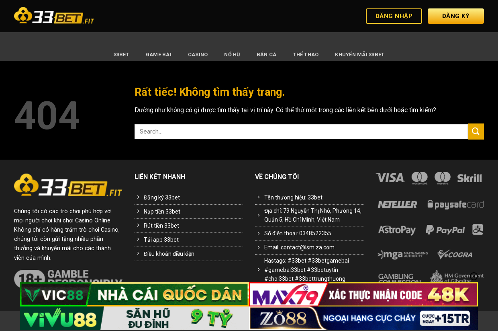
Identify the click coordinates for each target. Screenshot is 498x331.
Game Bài (158, 54)
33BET (121, 54)
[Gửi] (476, 131)
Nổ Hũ (232, 54)
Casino (198, 54)
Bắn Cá (267, 54)
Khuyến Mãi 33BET (359, 54)
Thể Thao (305, 54)
